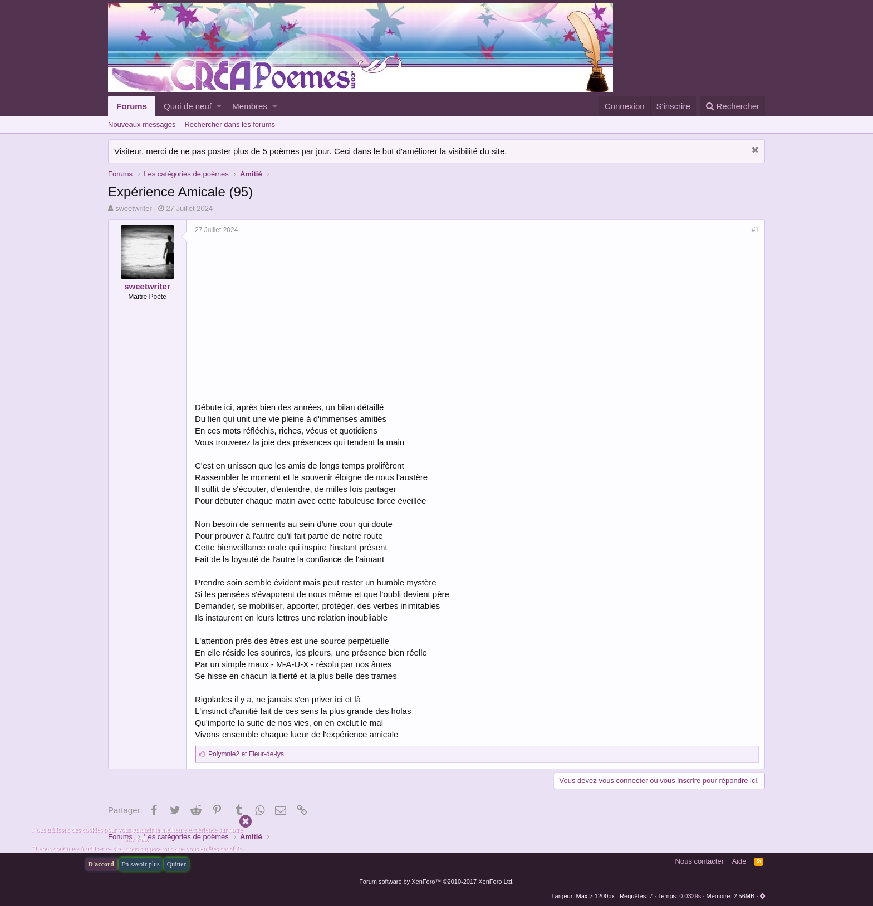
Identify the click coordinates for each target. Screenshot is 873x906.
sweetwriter (133, 208)
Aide (739, 861)
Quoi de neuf (188, 106)
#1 (755, 230)
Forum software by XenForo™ (436, 881)
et (246, 754)
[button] (219, 106)
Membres (249, 106)
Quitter (176, 864)
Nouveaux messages (141, 124)
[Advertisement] (288, 320)
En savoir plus (140, 864)
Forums (131, 106)
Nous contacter (699, 861)
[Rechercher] (732, 106)
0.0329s (690, 896)
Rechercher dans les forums (229, 124)
